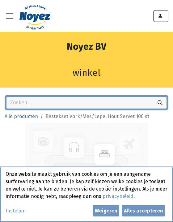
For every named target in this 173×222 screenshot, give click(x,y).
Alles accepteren (143, 211)
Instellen (16, 211)
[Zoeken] (160, 103)
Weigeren (106, 211)
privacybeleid (118, 196)
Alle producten (21, 116)
